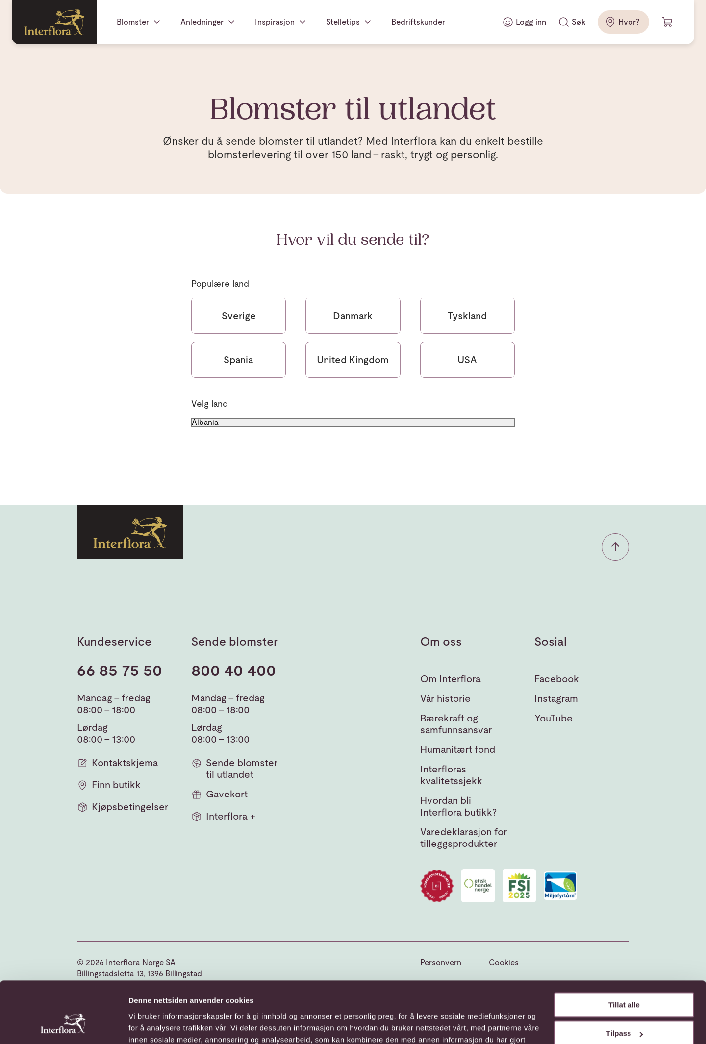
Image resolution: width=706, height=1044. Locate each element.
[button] (615, 547)
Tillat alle (624, 951)
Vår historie (445, 698)
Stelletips (343, 21)
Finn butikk (109, 785)
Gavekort (219, 794)
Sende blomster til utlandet (234, 768)
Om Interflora (450, 678)
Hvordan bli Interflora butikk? (458, 806)
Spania (238, 359)
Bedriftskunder (418, 21)
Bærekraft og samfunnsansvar (456, 724)
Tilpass (624, 979)
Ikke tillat (624, 1008)
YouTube (553, 718)
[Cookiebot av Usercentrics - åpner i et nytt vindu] (63, 1025)
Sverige (239, 315)
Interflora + (223, 816)
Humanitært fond (457, 749)
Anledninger (202, 21)
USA (467, 359)
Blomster (133, 21)
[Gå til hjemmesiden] (54, 22)
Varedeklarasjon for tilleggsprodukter (463, 837)
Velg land (209, 403)
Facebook (556, 678)
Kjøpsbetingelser (122, 807)
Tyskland (467, 315)
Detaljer (142, 1024)
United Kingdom (353, 359)
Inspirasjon (275, 21)
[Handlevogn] (668, 22)
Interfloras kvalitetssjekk (451, 775)
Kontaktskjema (117, 763)
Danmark (353, 315)
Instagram (556, 698)
